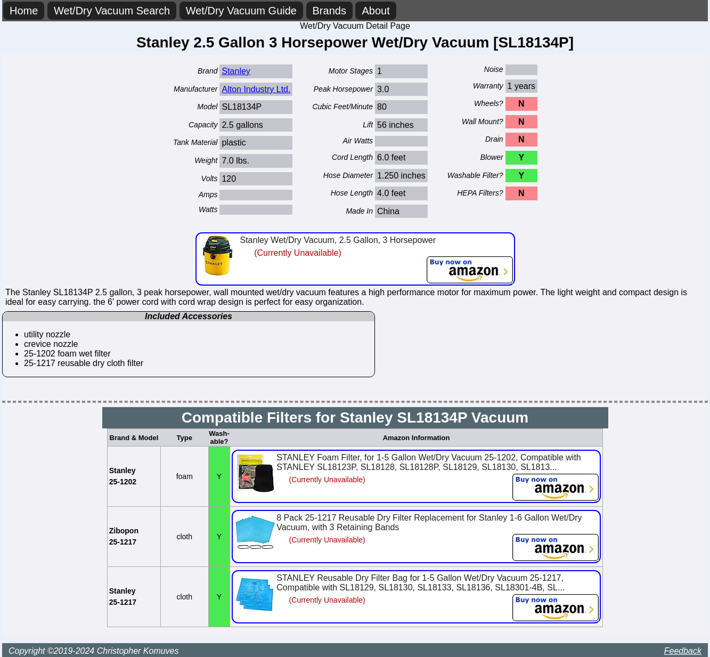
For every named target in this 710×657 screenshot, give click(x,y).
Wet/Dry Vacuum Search (112, 11)
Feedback (682, 650)
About (375, 11)
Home (24, 11)
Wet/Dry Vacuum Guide (241, 11)
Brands (329, 11)
